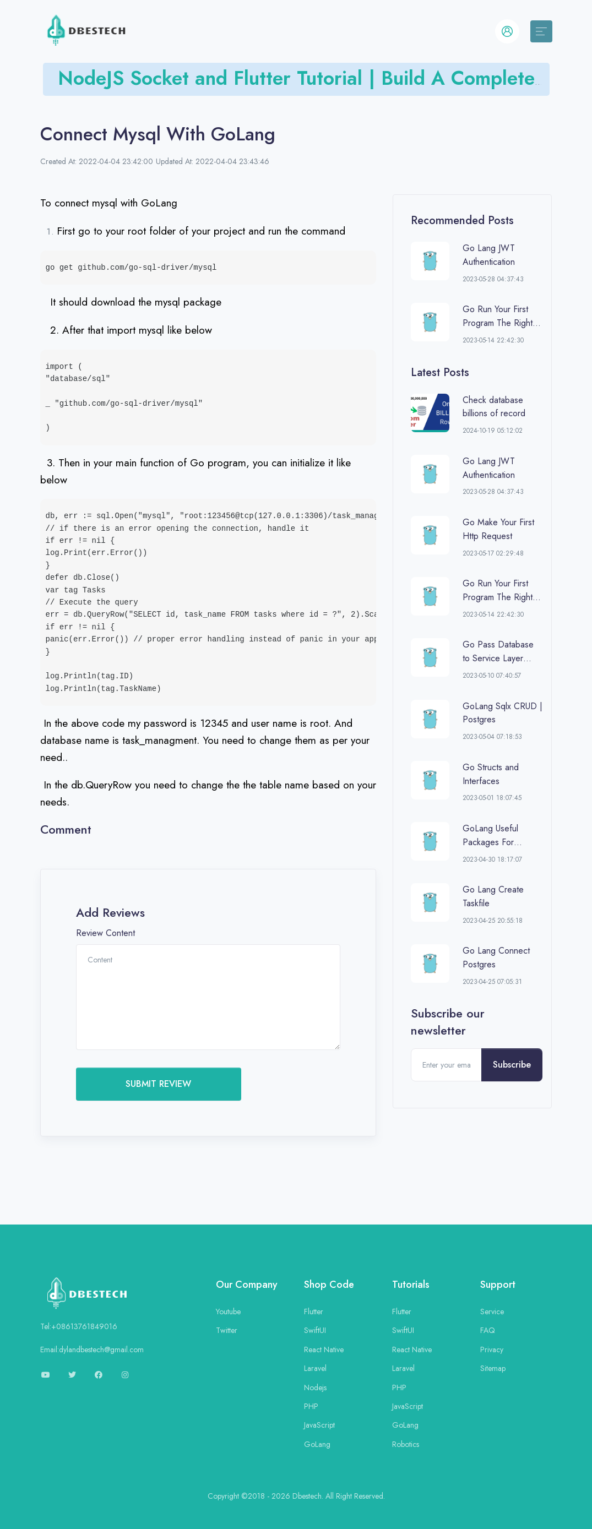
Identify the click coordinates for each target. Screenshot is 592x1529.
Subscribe (512, 1064)
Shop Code (329, 1284)
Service (492, 1311)
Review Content (105, 933)
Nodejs (315, 1387)
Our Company (247, 1284)
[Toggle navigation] (541, 31)
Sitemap (493, 1368)
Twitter (226, 1330)
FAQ (487, 1330)
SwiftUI (315, 1330)
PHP (311, 1406)
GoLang (317, 1444)
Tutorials (411, 1284)
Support (497, 1284)
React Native (324, 1349)
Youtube (228, 1311)
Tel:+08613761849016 (78, 1326)
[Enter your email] (446, 1064)
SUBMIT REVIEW (158, 1084)
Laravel (315, 1368)
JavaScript (319, 1424)
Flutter (313, 1311)
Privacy (491, 1349)
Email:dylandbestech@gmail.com (92, 1349)
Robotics (405, 1444)
